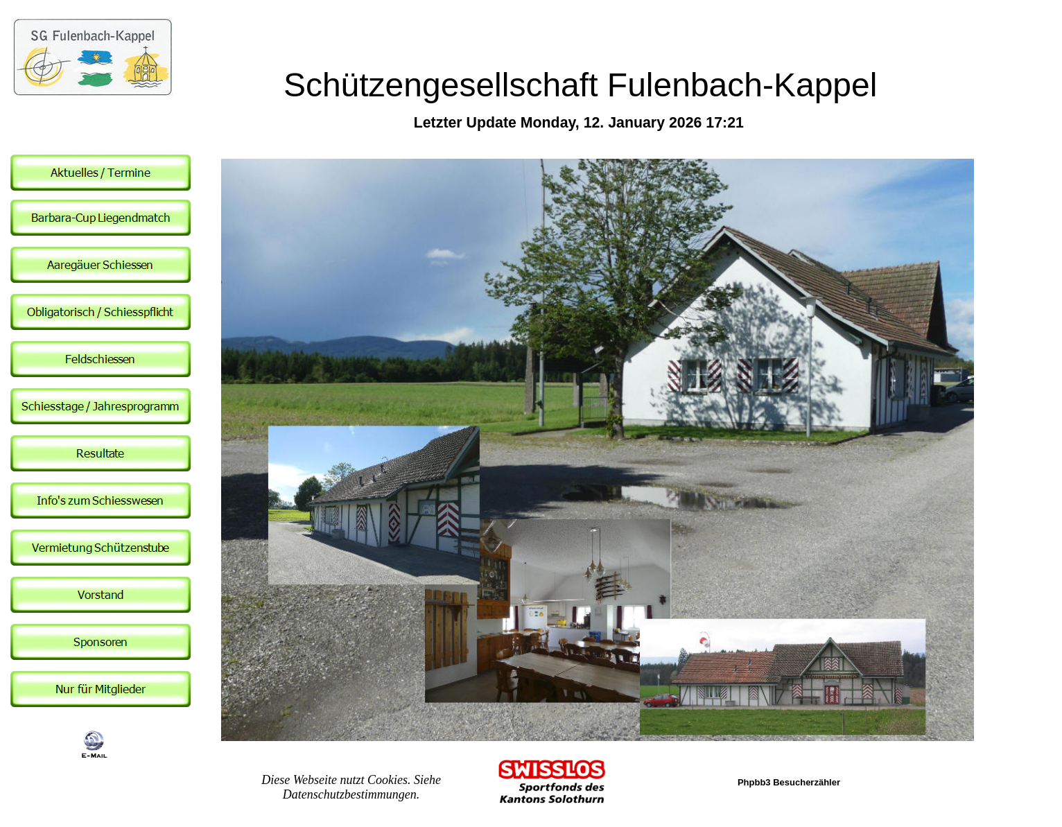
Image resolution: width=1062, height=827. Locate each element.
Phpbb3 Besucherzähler (789, 782)
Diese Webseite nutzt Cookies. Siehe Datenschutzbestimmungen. (351, 787)
